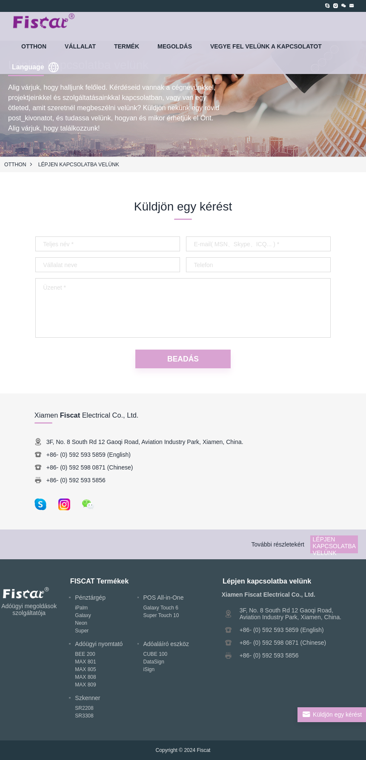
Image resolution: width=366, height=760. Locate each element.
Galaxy (83, 615)
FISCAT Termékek (99, 581)
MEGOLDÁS (174, 46)
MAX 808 (85, 677)
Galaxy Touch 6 (161, 608)
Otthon (33, 46)
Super (82, 631)
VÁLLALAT (80, 46)
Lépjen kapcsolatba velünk (78, 165)
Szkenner (87, 698)
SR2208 (84, 708)
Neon (81, 623)
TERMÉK (126, 46)
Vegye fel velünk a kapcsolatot (266, 46)
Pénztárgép (90, 597)
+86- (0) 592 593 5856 (76, 480)
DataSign (153, 662)
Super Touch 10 (161, 615)
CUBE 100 (155, 654)
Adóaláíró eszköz (166, 643)
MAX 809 (85, 685)
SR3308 (84, 716)
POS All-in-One (163, 597)
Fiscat (203, 750)
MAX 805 (85, 669)
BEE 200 (85, 654)
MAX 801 (85, 662)
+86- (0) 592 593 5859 (76, 454)
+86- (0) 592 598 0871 (76, 467)
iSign (149, 669)
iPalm (81, 608)
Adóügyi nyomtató (99, 643)
